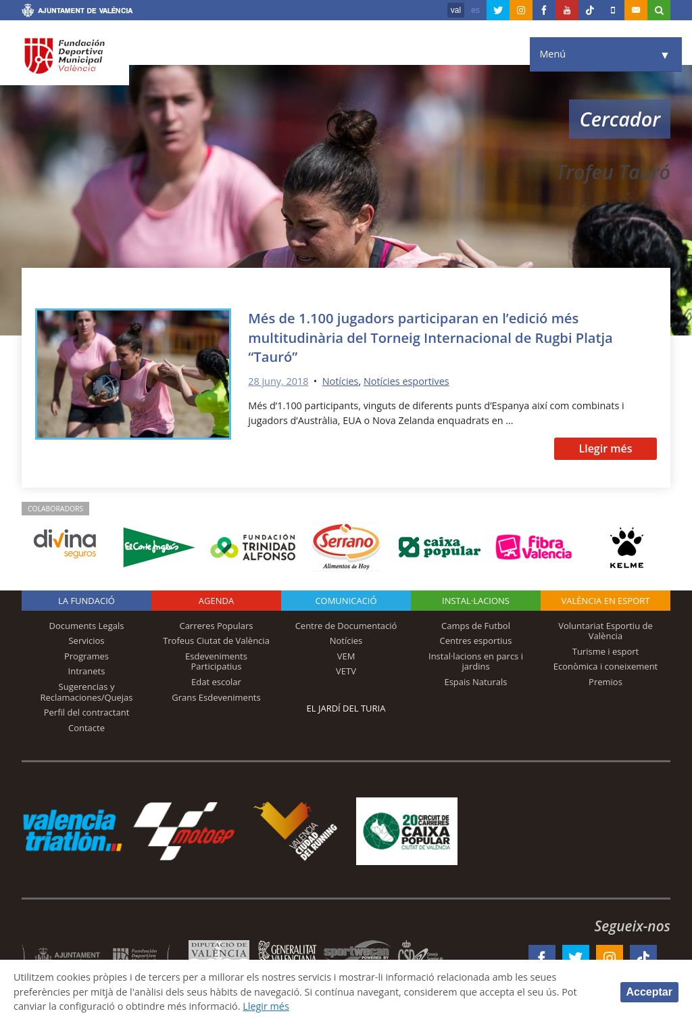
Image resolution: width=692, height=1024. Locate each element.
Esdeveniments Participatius (216, 661)
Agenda (216, 601)
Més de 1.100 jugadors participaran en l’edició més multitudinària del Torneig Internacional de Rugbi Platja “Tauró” (430, 336)
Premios (605, 682)
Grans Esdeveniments (216, 697)
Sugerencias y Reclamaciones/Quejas (87, 691)
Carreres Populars (216, 626)
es (475, 10)
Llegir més (605, 448)
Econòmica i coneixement (605, 666)
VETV (346, 671)
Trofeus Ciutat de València (216, 640)
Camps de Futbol (475, 626)
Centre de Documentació (346, 626)
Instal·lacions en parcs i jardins (475, 661)
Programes (86, 656)
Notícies (340, 381)
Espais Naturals (475, 682)
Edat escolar (216, 682)
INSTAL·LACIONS (476, 601)
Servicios (86, 640)
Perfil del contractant (87, 712)
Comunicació (345, 601)
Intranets (86, 671)
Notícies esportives (406, 381)
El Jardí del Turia (346, 708)
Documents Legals (86, 626)
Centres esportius (476, 640)
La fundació (86, 601)
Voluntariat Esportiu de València (605, 631)
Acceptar (649, 992)
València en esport (605, 601)
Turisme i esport (605, 651)
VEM (346, 656)
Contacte (86, 728)
